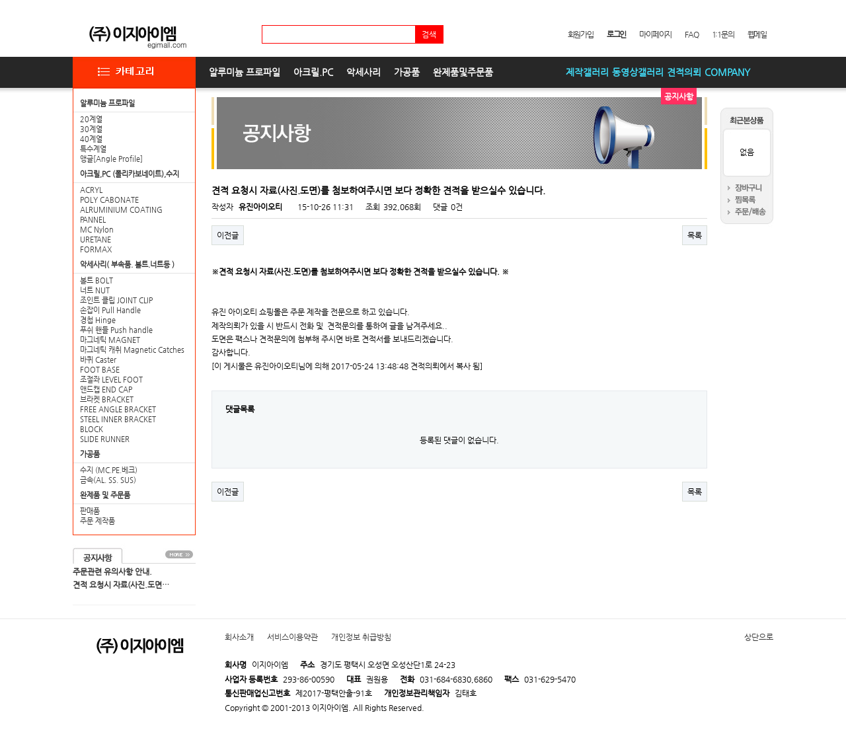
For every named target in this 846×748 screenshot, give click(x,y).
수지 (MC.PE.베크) (108, 470)
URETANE (95, 239)
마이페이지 (655, 34)
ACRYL (91, 190)
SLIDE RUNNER (105, 439)
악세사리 (363, 72)
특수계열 (93, 149)
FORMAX (96, 249)
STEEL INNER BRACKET (118, 419)
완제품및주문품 (463, 72)
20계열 (91, 119)
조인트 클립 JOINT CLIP (116, 300)
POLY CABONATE (109, 200)
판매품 (90, 511)
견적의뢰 (684, 72)
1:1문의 (723, 34)
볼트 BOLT (96, 280)
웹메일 (757, 34)
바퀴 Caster (98, 359)
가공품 (407, 72)
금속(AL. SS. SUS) (108, 480)
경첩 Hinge (98, 320)
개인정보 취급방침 (361, 637)
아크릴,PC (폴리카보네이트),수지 (129, 174)
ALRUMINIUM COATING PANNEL (121, 215)
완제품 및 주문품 (105, 495)
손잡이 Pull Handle (110, 310)
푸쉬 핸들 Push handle (116, 330)
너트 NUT (95, 290)
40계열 (91, 139)
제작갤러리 (587, 72)
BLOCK (91, 429)
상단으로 (758, 637)
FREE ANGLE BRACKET (118, 409)
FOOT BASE (100, 369)
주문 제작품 (97, 521)
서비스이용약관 (292, 637)
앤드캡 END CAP (106, 389)
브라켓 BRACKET (107, 399)
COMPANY (727, 72)
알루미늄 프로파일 (244, 72)
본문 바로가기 (0, 0)
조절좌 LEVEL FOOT (111, 379)
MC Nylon (97, 229)
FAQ (691, 34)
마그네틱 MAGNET (110, 340)
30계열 (91, 129)
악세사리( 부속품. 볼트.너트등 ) (127, 264)
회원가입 (581, 34)
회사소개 (239, 637)
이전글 (228, 235)
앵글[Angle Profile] (111, 159)
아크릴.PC (313, 72)
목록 (694, 235)
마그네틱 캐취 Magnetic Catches (132, 350)
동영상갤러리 (638, 72)
